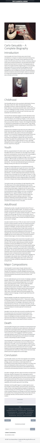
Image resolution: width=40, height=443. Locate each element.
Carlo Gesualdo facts (30, 410)
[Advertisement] (20, 11)
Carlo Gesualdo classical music (11, 410)
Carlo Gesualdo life (30, 412)
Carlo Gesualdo (19, 402)
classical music (19, 415)
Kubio (20, 441)
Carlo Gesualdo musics (20, 413)
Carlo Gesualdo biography (18, 408)
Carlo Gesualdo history (22, 412)
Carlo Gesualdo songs (28, 413)
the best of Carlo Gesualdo (27, 415)
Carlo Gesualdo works (12, 415)
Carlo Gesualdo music (12, 413)
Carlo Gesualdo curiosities (22, 410)
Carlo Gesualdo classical (28, 408)
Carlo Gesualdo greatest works (12, 412)
